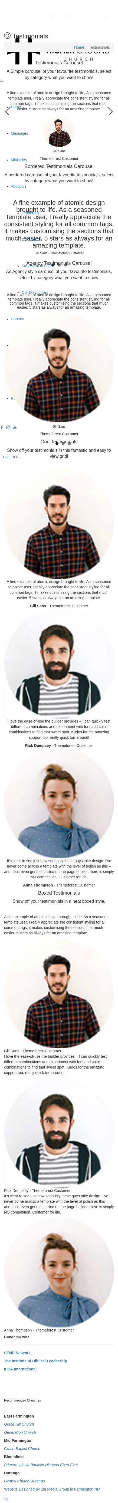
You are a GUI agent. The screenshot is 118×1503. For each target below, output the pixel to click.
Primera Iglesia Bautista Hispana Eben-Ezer (41, 1465)
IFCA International (20, 1369)
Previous (8, 109)
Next (109, 109)
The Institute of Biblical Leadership (35, 1361)
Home (79, 47)
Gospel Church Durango (24, 1481)
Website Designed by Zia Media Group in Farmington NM (52, 1489)
